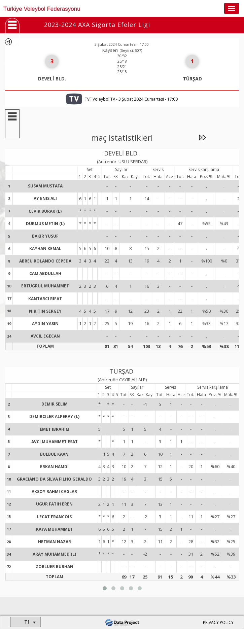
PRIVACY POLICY (218, 622)
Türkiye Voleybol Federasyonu (41, 9)
